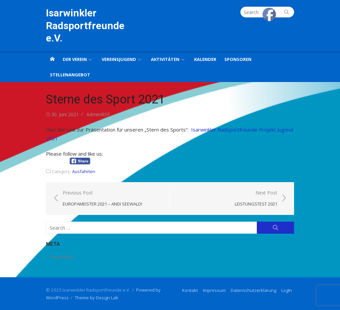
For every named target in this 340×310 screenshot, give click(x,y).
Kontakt (190, 290)
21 (55, 138)
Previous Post (102, 198)
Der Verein (75, 59)
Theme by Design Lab (96, 298)
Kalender (205, 59)
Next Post (256, 198)
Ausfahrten (83, 171)
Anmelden (62, 256)
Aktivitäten (165, 59)
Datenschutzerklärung (253, 290)
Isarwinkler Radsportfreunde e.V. (85, 25)
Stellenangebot (70, 75)
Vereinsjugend (119, 59)
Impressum (214, 290)
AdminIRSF (98, 114)
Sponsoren (237, 59)
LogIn (286, 290)
